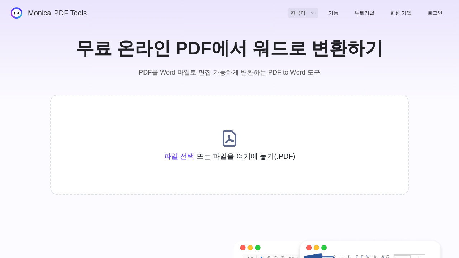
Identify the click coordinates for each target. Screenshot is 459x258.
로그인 (435, 13)
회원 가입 (401, 13)
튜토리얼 (364, 13)
